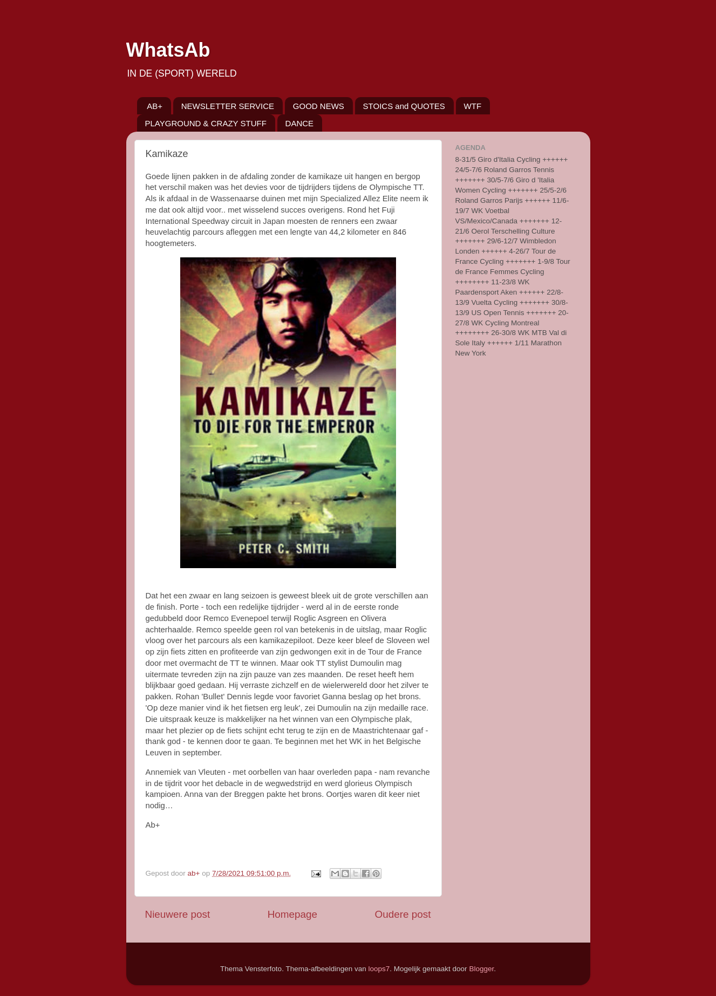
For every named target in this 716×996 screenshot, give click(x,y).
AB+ (154, 106)
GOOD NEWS (318, 106)
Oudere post (403, 914)
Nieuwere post (177, 914)
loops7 (379, 969)
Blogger (481, 969)
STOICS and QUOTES (404, 106)
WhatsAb (168, 50)
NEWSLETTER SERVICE (227, 106)
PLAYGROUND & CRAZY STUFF (206, 123)
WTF (472, 106)
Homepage (292, 914)
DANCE (299, 123)
